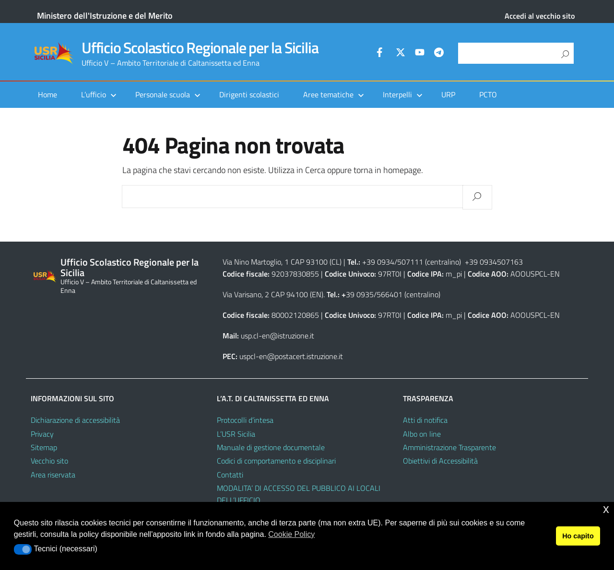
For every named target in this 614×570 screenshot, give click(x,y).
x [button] (606, 508)
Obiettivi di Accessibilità (440, 460)
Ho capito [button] (578, 536)
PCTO (488, 94)
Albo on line (422, 434)
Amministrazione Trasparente (449, 447)
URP (448, 94)
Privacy (42, 434)
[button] (23, 549)
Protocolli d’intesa (245, 420)
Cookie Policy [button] (291, 534)
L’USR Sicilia (236, 434)
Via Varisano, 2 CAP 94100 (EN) (273, 294)
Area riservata (53, 474)
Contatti (230, 474)
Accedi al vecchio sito (540, 16)
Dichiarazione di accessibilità (75, 420)
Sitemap (44, 447)
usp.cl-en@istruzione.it (277, 335)
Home (47, 94)
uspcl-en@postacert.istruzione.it (291, 356)
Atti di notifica (425, 420)
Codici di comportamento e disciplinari (276, 460)
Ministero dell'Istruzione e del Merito (105, 15)
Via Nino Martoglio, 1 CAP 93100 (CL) (282, 262)
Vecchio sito (49, 460)
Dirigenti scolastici (249, 94)
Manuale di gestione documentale (271, 447)
